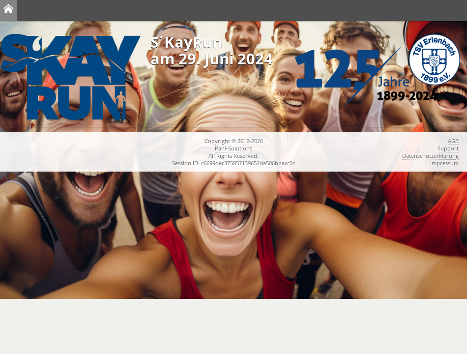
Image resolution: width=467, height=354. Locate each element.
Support (448, 148)
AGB (453, 141)
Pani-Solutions (233, 148)
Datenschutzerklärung (430, 155)
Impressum (444, 163)
